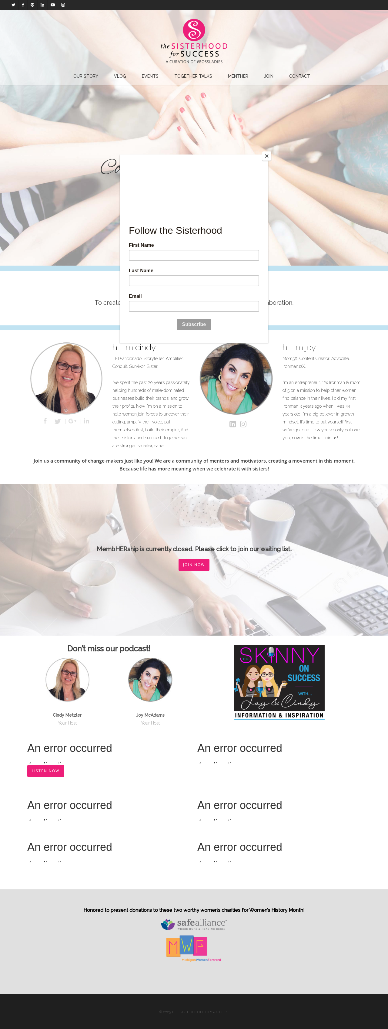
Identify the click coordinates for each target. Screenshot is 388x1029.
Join (268, 76)
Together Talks (193, 76)
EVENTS (150, 76)
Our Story (85, 76)
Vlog (120, 76)
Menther (238, 76)
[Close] (266, 156)
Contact (299, 76)
